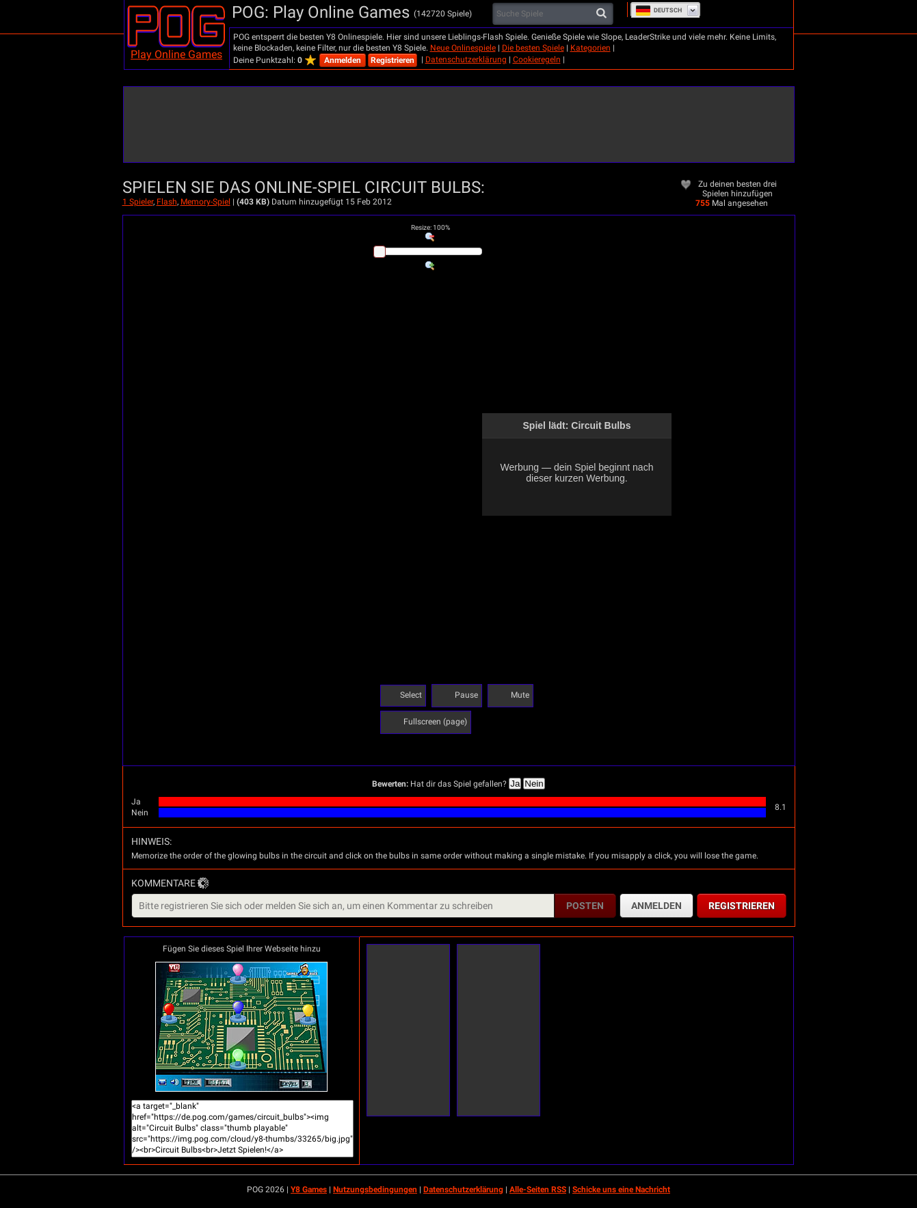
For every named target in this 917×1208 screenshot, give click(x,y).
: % (430, 227)
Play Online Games (176, 54)
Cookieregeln (537, 59)
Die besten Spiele (533, 48)
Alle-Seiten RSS (537, 1189)
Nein (533, 783)
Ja (515, 783)
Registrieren (392, 60)
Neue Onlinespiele (463, 48)
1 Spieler (137, 202)
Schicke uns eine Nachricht (621, 1189)
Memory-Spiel (205, 202)
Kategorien (590, 48)
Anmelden (342, 60)
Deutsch (658, 10)
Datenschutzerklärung (466, 59)
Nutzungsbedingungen (375, 1189)
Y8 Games (309, 1189)
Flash (167, 202)
